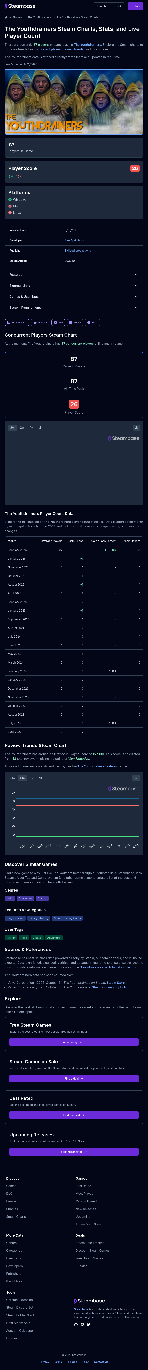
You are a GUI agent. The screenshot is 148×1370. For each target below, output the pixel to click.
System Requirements (74, 307)
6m (22, 778)
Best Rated (83, 1186)
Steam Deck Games (90, 1224)
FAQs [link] (92, 322)
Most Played (84, 1193)
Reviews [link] (40, 322)
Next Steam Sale (18, 1323)
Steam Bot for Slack (20, 1315)
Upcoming (83, 1217)
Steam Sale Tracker (90, 1243)
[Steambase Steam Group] (82, 1324)
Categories (14, 1250)
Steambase (81, 1309)
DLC (9, 1193)
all (40, 428)
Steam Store (116, 983)
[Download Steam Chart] (136, 428)
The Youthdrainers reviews (97, 766)
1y (31, 428)
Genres (11, 1243)
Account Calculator (20, 1330)
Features (74, 274)
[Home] (6, 17)
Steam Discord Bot (19, 1307)
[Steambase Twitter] (88, 1324)
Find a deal (74, 1078)
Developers (14, 1266)
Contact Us (101, 1361)
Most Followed (86, 1201)
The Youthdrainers (39, 17)
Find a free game (74, 1042)
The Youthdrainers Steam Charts (78, 17)
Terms (58, 1361)
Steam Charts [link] (17, 322)
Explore (135, 6)
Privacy (44, 1361)
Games (17, 17)
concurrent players (48, 49)
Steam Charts (16, 1217)
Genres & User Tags (74, 296)
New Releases (86, 1209)
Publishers (13, 1274)
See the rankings (74, 1151)
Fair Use (71, 1361)
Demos (11, 1201)
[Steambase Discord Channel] (76, 1324)
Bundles (12, 1209)
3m (22, 428)
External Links (74, 285)
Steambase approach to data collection (108, 967)
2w (12, 428)
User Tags (13, 1258)
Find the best (74, 1115)
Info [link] (58, 322)
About (85, 1361)
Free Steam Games (89, 1258)
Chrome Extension (19, 1300)
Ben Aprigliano (74, 240)
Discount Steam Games (92, 1250)
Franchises (14, 1281)
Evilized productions (78, 250)
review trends (74, 49)
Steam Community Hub (109, 987)
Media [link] (75, 322)
